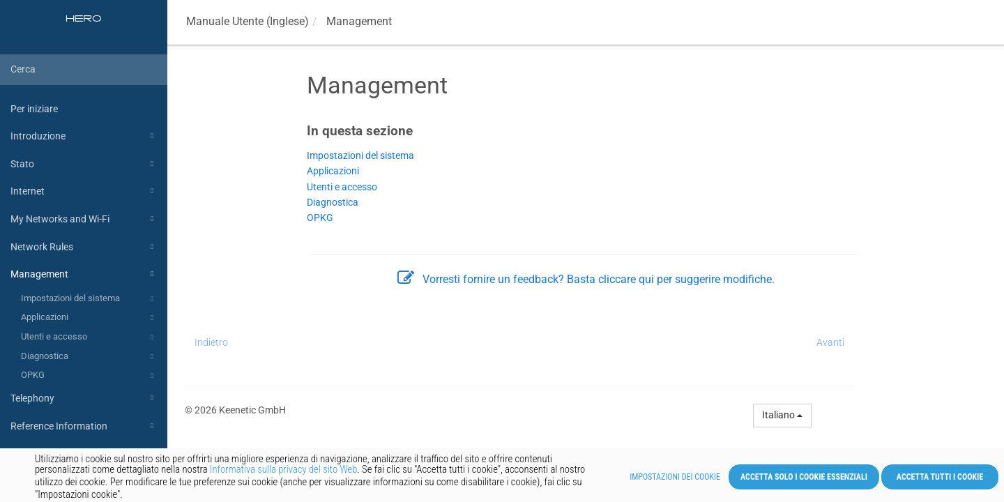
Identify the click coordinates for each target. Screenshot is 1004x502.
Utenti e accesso (89, 337)
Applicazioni (89, 318)
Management (84, 274)
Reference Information (84, 426)
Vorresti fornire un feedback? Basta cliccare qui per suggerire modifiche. (586, 279)
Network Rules (84, 246)
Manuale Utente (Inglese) (247, 21)
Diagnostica (89, 357)
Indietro (211, 342)
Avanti (830, 342)
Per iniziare (34, 108)
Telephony (84, 398)
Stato (84, 164)
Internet (84, 191)
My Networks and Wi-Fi (84, 219)
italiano (782, 414)
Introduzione (84, 136)
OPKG (89, 375)
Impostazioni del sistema (89, 299)
